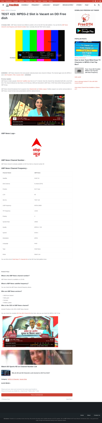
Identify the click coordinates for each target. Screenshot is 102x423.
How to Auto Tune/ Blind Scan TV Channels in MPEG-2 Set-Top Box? (88, 62)
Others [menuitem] (78, 5)
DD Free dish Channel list (24, 313)
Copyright (15, 1)
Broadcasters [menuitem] (68, 5)
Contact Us (97, 415)
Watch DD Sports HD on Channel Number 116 (19, 366)
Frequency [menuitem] (35, 5)
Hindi (35, 1)
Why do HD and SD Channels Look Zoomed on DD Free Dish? (31, 373)
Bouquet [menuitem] (56, 5)
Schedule (45, 1)
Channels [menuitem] (24, 5)
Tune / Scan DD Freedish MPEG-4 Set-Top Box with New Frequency (92, 70)
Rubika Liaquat (43, 89)
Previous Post (6, 399)
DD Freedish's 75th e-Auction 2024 (14, 75)
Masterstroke (33, 89)
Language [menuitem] (46, 5)
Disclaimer (21, 1)
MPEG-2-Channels (11, 10)
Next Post (69, 399)
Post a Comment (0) (37, 395)
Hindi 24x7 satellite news (23, 81)
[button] (3, 5)
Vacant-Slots (23, 379)
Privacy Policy (29, 1)
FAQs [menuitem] (86, 5)
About (88, 415)
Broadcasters (9, 1)
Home (2, 1)
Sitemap (51, 1)
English (39, 1)
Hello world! (78, 77)
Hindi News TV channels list (20, 259)
